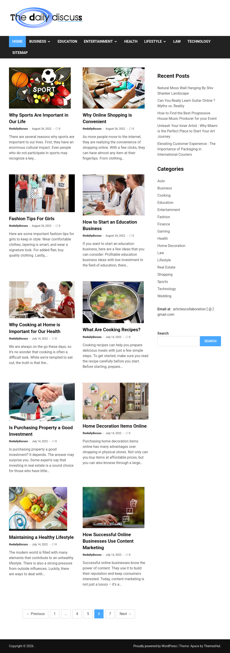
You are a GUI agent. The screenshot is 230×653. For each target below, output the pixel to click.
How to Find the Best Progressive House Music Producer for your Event (187, 116)
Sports (162, 282)
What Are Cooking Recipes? (111, 329)
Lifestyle (157, 41)
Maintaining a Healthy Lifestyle (41, 537)
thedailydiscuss (18, 128)
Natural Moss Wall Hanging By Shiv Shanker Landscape (185, 91)
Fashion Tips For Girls (32, 218)
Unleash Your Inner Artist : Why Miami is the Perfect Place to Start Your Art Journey (187, 131)
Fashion (163, 217)
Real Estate (166, 267)
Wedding (164, 296)
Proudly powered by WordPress (155, 646)
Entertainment (102, 41)
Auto (161, 181)
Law (177, 41)
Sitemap (20, 53)
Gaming (163, 231)
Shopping (164, 274)
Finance (163, 224)
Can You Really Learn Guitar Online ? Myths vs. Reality (186, 103)
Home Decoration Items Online (115, 426)
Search (163, 333)
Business (41, 41)
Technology (199, 41)
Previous (35, 614)
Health (130, 41)
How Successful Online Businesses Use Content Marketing (108, 541)
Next (125, 614)
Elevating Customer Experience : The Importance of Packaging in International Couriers (186, 149)
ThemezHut (212, 646)
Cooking (163, 195)
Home (17, 41)
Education (67, 41)
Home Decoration (171, 246)
